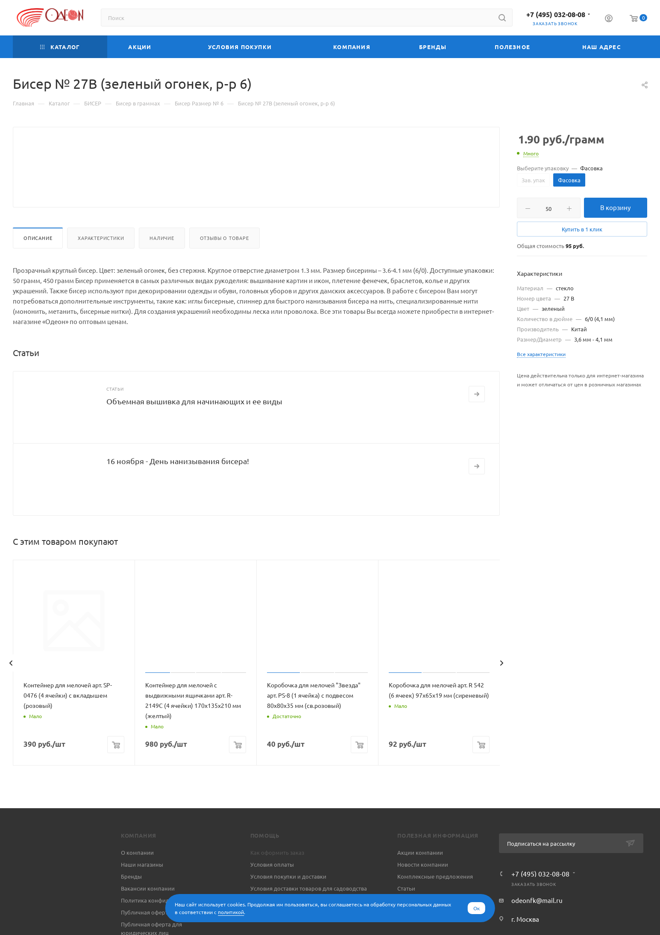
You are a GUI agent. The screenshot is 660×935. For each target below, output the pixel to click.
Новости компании (422, 884)
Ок (476, 908)
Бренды (131, 896)
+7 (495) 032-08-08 (555, 14)
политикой (231, 912)
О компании (137, 873)
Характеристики (101, 258)
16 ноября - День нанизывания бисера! (177, 481)
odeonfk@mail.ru (537, 921)
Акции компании (420, 873)
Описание (37, 258)
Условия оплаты (272, 884)
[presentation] (10, 683)
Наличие (162, 258)
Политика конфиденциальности (164, 920)
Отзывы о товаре (224, 258)
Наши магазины (142, 884)
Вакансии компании (148, 908)
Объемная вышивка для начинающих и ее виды (194, 421)
